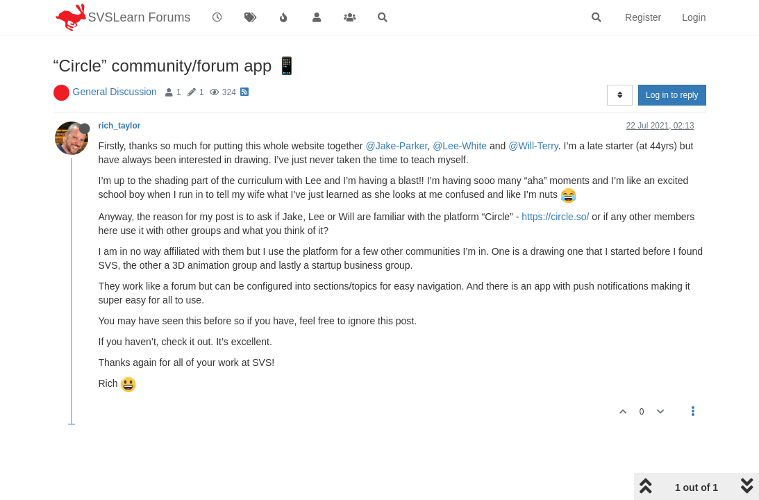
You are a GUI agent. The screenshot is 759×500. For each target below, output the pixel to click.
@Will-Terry (533, 145)
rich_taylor (120, 126)
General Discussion (115, 91)
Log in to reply (672, 95)
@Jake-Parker (396, 145)
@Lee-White (460, 145)
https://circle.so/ (555, 216)
